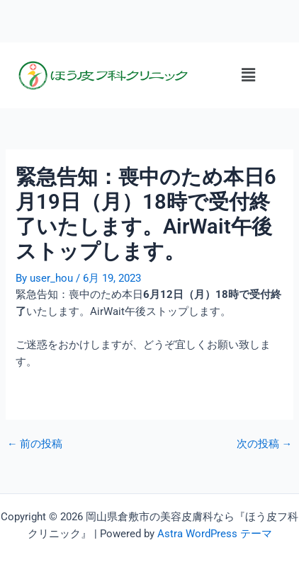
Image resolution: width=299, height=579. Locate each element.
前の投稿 (35, 444)
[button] (248, 75)
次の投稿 (265, 444)
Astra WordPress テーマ (214, 533)
